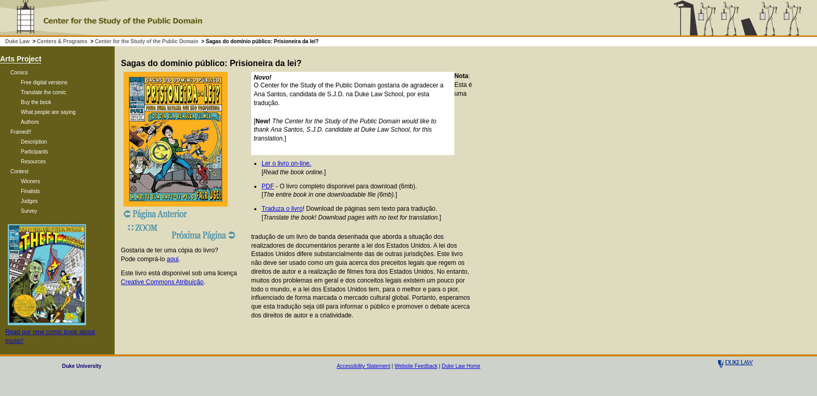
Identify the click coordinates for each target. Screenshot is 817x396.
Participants (34, 152)
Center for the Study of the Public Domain (146, 41)
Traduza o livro (282, 208)
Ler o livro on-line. (286, 163)
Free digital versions (44, 82)
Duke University (82, 366)
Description (34, 142)
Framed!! (20, 132)
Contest (19, 171)
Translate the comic (43, 92)
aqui (173, 259)
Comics (19, 72)
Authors (30, 122)
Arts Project (20, 59)
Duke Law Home (461, 366)
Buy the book (36, 102)
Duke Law (17, 41)
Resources (33, 161)
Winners (30, 181)
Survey (29, 211)
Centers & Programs (62, 41)
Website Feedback (416, 366)
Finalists (30, 191)
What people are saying (48, 112)
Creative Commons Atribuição (162, 282)
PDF (268, 186)
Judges (29, 201)
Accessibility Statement (363, 366)
